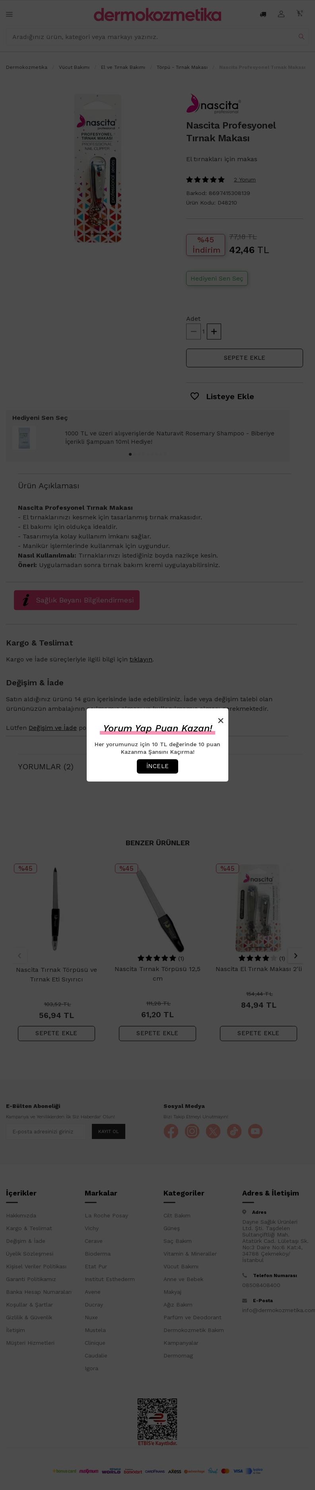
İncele (157, 766)
